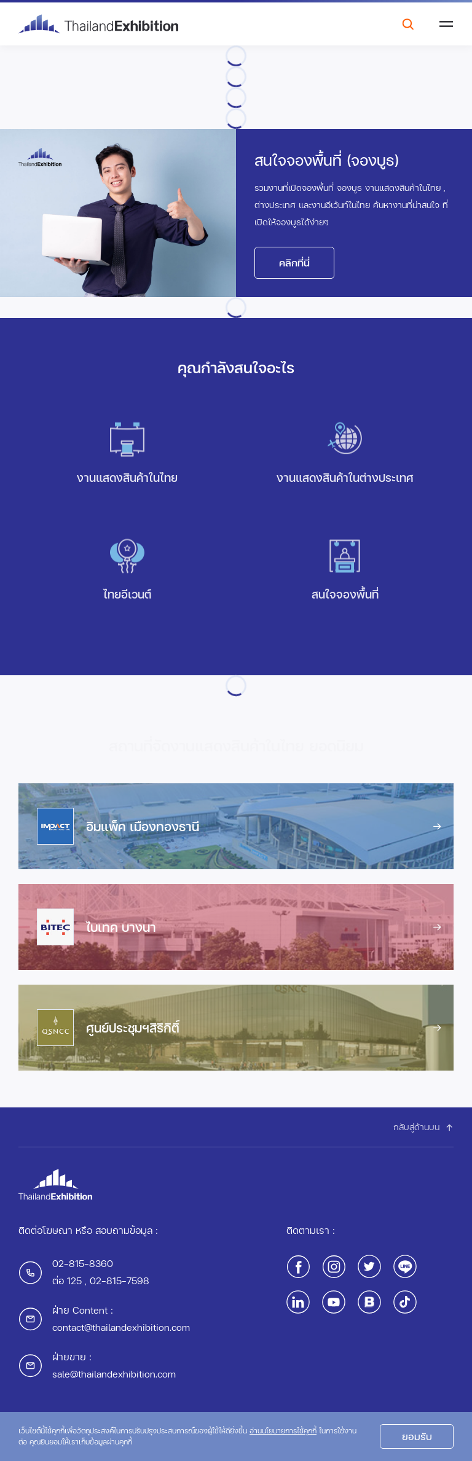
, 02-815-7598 (115, 1280)
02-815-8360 (82, 1263)
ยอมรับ (417, 1440)
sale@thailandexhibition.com (114, 1373)
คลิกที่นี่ (294, 262)
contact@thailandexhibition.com (121, 1327)
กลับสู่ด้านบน (423, 1127)
